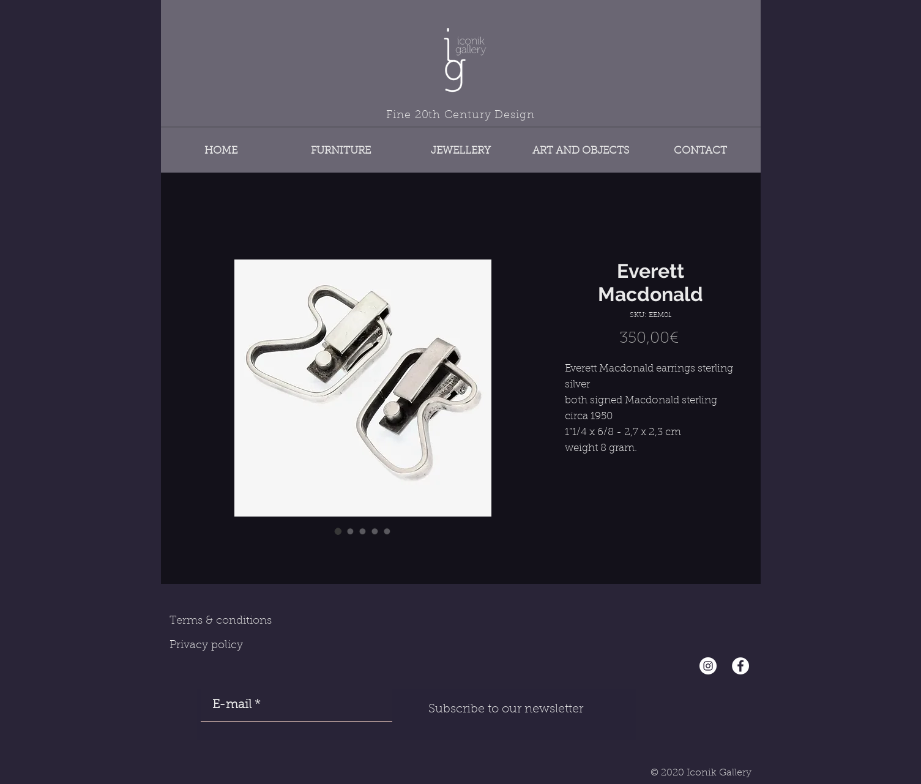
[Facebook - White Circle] (740, 665)
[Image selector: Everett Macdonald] (338, 531)
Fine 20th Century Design (460, 115)
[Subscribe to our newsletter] (506, 709)
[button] (341, 145)
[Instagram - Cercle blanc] (708, 665)
